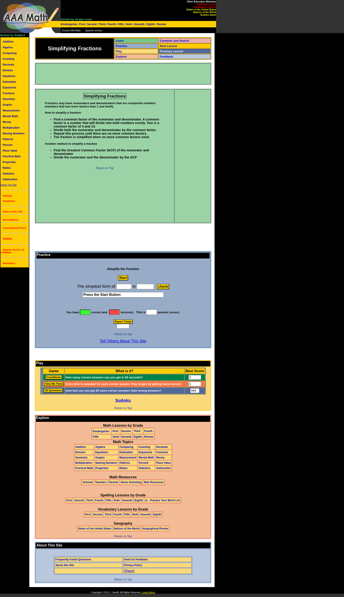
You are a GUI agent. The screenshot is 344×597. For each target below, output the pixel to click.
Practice (121, 46)
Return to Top (105, 168)
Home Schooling (131, 482)
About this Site (64, 565)
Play (119, 51)
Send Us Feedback (136, 559)
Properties (9, 162)
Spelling (7, 195)
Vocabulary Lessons (204, 7)
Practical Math (12, 156)
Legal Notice (148, 592)
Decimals (8, 64)
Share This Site (9, 185)
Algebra (8, 47)
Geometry (9, 99)
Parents (113, 482)
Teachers (101, 482)
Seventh (139, 24)
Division (8, 70)
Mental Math (10, 116)
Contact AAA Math (71, 30)
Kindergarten (69, 24)
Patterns (8, 139)
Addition (8, 41)
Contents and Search (174, 40)
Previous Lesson (171, 51)
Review (161, 24)
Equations (9, 76)
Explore (121, 56)
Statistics (8, 173)
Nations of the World (204, 12)
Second (91, 24)
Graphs (7, 104)
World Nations (11, 219)
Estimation (9, 81)
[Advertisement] (116, 74)
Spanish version (93, 30)
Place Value (10, 150)
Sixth (129, 24)
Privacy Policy (133, 565)
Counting (8, 58)
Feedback (166, 56)
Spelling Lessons (206, 4)
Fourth (112, 24)
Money (7, 122)
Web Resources (154, 482)
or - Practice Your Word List (162, 500)
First (82, 24)
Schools (87, 482)
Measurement (11, 110)
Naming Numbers (13, 133)
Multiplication (11, 127)
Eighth (150, 24)
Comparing (10, 53)
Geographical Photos (14, 228)
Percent (7, 144)
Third (102, 24)
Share (129, 571)
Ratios (7, 167)
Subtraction (10, 179)
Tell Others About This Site (123, 341)
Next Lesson (168, 46)
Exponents (9, 87)
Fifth (120, 24)
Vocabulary (9, 201)
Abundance (9, 263)
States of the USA (12, 211)
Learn (120, 40)
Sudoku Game (208, 14)
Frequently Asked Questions (73, 559)
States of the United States (201, 9)
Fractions (9, 93)
